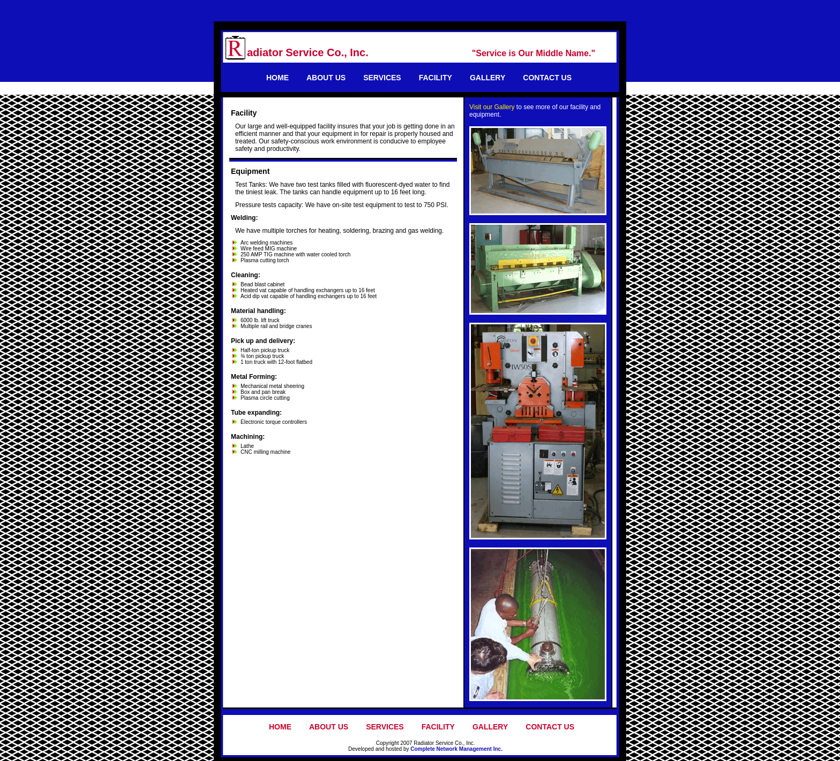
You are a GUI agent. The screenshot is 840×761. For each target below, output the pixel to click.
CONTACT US (547, 77)
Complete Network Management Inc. (456, 749)
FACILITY (435, 77)
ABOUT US (326, 77)
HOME (277, 77)
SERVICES (382, 77)
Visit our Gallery (491, 107)
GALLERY (487, 77)
